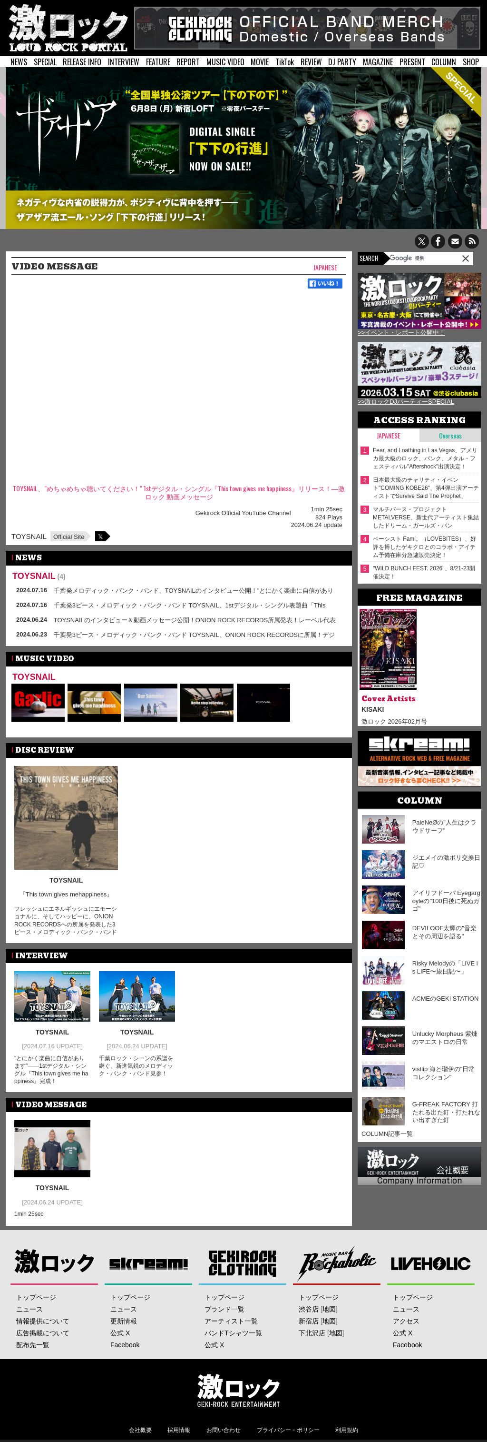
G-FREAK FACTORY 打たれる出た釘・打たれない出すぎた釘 (446, 1112)
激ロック (54, 1263)
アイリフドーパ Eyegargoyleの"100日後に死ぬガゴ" (446, 901)
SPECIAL (45, 62)
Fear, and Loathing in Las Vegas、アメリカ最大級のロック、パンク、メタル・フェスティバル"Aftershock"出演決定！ (425, 458)
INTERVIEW (123, 62)
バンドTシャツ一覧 (233, 1333)
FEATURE (158, 62)
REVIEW (311, 62)
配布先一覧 (32, 1345)
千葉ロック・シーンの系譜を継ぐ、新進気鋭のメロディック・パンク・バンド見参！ (136, 1066)
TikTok (284, 62)
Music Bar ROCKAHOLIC (337, 1263)
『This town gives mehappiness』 (66, 894)
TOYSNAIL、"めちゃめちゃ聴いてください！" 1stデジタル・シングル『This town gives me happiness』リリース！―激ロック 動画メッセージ (179, 493)
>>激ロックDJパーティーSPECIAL (406, 401)
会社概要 (140, 1430)
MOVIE (260, 62)
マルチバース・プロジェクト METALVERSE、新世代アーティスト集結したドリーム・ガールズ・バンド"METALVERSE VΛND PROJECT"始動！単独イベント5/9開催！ (426, 517)
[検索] (414, 258)
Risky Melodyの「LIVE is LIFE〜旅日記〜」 (445, 967)
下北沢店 (312, 1333)
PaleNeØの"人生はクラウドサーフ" (444, 826)
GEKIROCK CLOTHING (243, 1263)
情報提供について (42, 1321)
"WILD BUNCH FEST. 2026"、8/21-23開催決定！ (424, 572)
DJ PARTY (342, 62)
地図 (329, 1309)
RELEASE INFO (82, 62)
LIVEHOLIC (431, 1263)
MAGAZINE (378, 62)
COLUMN (443, 62)
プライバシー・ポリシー (288, 1430)
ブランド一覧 (224, 1309)
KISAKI (372, 709)
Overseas (450, 435)
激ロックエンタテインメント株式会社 (238, 1390)
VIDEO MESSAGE (54, 266)
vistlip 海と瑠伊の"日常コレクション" (443, 1073)
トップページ (36, 1297)
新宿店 (309, 1321)
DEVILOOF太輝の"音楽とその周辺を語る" (444, 932)
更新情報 (123, 1321)
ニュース (29, 1309)
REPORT (188, 62)
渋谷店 (309, 1309)
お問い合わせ (223, 1430)
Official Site (69, 536)
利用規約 (346, 1430)
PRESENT (412, 62)
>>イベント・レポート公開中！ (401, 332)
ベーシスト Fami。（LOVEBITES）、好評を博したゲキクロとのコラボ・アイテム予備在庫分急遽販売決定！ (424, 547)
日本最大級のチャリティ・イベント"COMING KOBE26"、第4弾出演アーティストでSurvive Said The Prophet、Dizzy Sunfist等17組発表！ (426, 488)
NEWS (18, 62)
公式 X (120, 1333)
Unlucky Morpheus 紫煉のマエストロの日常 (444, 1037)
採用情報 (178, 1430)
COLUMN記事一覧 (387, 1133)
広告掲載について (42, 1333)
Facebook (124, 1345)
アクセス (406, 1321)
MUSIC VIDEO (225, 62)
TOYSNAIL (29, 536)
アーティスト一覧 (231, 1321)
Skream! (148, 1263)
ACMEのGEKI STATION (445, 998)
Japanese (325, 268)
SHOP (471, 62)
